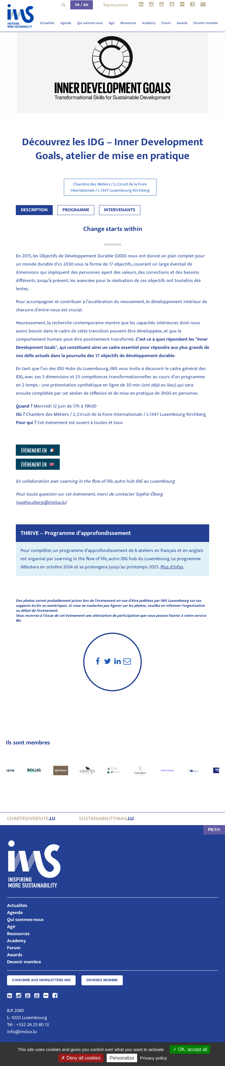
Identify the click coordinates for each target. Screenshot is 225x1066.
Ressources (128, 23)
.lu (31, 818)
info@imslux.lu (22, 1032)
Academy (149, 23)
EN (85, 4)
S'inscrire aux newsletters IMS (41, 980)
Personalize (122, 1057)
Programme (75, 210)
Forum (166, 23)
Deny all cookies (80, 1057)
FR (77, 4)
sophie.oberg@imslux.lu (41, 502)
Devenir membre (205, 23)
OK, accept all (190, 1049)
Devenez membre (102, 980)
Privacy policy (153, 1057)
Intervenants (119, 210)
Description (34, 210)
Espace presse (115, 4)
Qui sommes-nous (90, 23)
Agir (112, 23)
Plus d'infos (172, 567)
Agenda (65, 23)
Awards (182, 23)
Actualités (47, 23)
